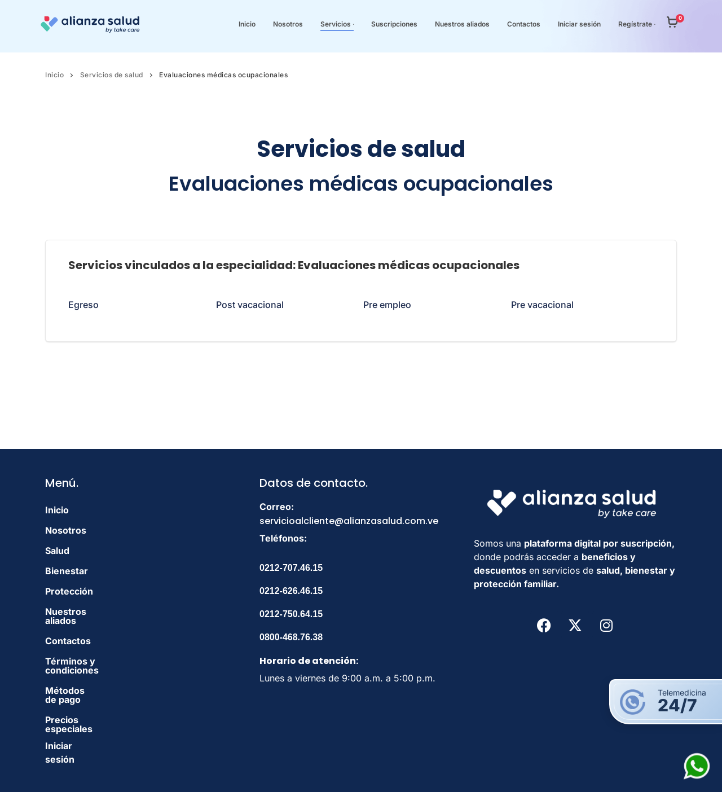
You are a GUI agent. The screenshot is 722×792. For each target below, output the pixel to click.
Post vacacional (250, 304)
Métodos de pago (83, 672)
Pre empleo (387, 304)
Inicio (54, 75)
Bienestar (66, 571)
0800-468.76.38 (291, 637)
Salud (57, 550)
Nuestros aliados (82, 611)
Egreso (83, 304)
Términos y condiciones (98, 652)
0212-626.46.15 (291, 591)
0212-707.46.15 (291, 568)
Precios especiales (86, 692)
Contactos (68, 631)
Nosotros (65, 530)
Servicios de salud (111, 75)
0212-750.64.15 (291, 614)
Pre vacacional (542, 304)
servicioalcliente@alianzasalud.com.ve (348, 520)
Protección (69, 591)
